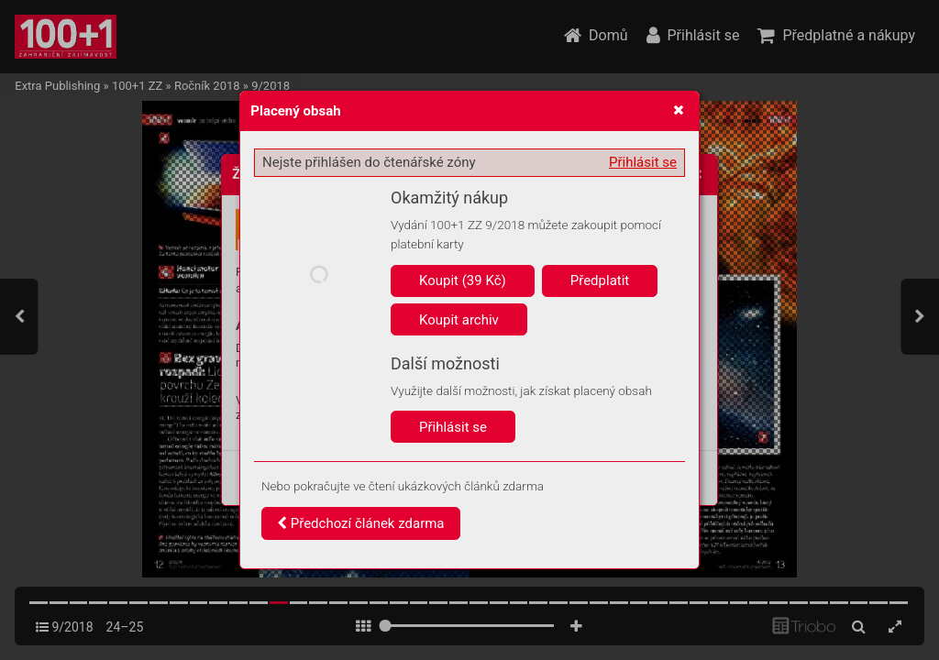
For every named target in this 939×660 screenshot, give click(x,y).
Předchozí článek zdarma (361, 523)
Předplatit (600, 280)
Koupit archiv (459, 320)
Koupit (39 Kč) (462, 280)
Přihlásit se (643, 162)
